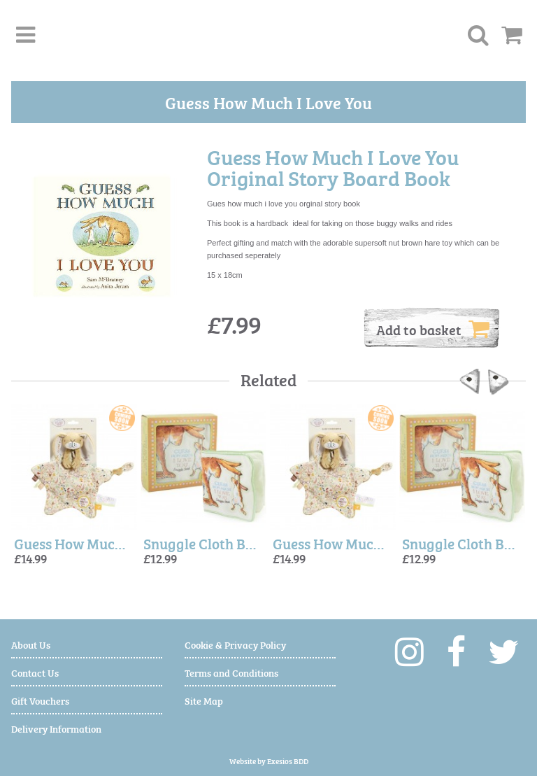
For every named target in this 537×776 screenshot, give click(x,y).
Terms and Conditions (231, 672)
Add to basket (432, 329)
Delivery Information (56, 728)
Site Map (204, 700)
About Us (30, 644)
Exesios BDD (287, 761)
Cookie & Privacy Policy (235, 644)
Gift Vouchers (40, 700)
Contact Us (35, 672)
